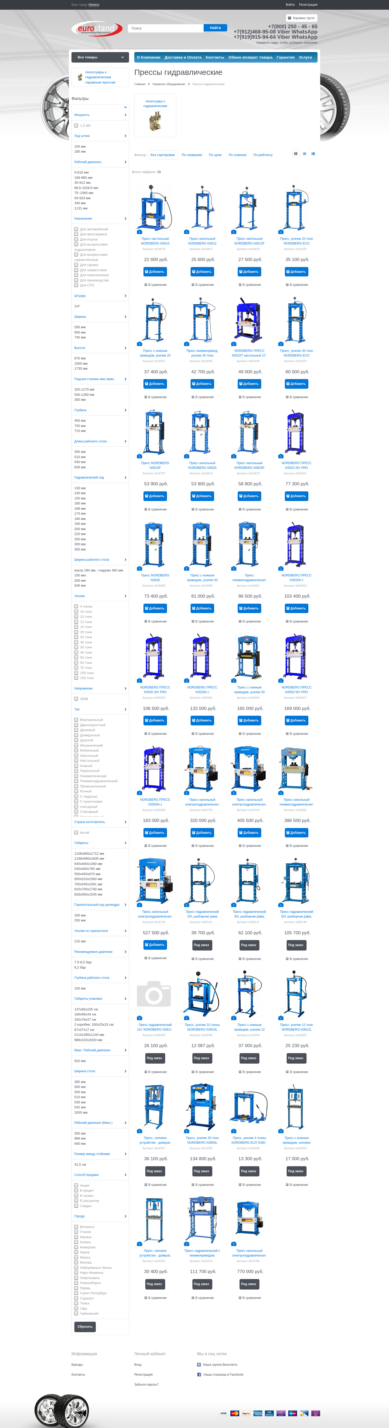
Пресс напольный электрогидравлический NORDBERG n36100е (155, 916)
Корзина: (303, 18)
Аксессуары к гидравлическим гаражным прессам (155, 106)
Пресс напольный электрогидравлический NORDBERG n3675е (249, 804)
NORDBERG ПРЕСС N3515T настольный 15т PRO (249, 355)
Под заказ (201, 945)
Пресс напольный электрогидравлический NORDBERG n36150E (249, 1255)
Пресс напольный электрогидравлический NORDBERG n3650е (202, 804)
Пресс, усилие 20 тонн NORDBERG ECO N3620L (296, 243)
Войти (290, 5)
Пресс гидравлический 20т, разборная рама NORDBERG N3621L (202, 916)
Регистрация (308, 5)
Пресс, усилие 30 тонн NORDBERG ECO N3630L (296, 355)
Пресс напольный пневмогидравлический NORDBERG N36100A (297, 804)
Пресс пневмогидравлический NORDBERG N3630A (249, 580)
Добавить (156, 272)
